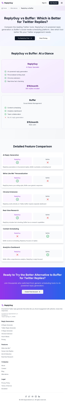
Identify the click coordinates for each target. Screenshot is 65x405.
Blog (2, 371)
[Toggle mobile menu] (62, 3)
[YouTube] (32, 396)
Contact (3, 368)
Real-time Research (7, 357)
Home (4, 8)
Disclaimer (4, 388)
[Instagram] (36, 396)
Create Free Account (32, 292)
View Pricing (43, 38)
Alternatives (13, 8)
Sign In (44, 3)
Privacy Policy (5, 383)
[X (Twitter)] (29, 396)
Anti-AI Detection (6, 354)
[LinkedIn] (39, 396)
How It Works (5, 336)
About (3, 365)
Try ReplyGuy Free (25, 38)
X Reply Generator (7, 331)
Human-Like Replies (7, 351)
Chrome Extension (6, 333)
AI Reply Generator (7, 325)
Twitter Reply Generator (8, 328)
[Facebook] (26, 396)
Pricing (3, 339)
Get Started (53, 3)
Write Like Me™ (6, 348)
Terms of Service (6, 386)
